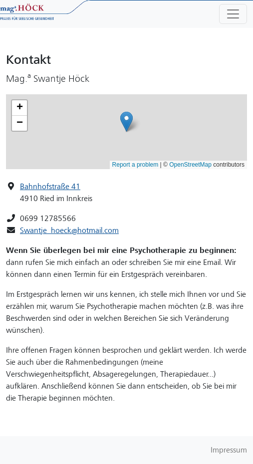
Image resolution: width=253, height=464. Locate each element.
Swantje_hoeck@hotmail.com (69, 230)
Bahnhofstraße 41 (50, 186)
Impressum (229, 450)
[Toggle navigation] (233, 14)
